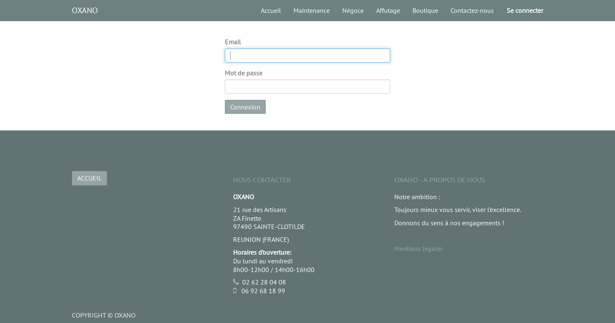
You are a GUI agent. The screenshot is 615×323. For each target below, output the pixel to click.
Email (233, 42)
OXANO (85, 10)
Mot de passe (243, 73)
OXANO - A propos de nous (439, 179)
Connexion (245, 107)
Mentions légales (418, 248)
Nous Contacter (262, 179)
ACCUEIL (89, 178)
